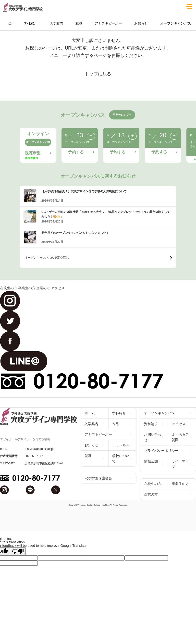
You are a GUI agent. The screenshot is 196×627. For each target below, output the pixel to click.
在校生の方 (8, 288)
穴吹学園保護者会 (98, 478)
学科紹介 (119, 413)
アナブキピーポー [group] (108, 23)
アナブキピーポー (98, 434)
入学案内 (91, 424)
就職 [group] (78, 23)
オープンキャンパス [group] (175, 23)
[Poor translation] (18, 551)
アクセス (58, 288)
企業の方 (43, 288)
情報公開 (151, 461)
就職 (88, 456)
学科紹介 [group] (30, 23)
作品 (115, 424)
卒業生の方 (26, 288)
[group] (10, 23)
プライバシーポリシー (161, 451)
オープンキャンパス (159, 413)
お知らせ (91, 445)
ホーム (90, 413)
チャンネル (120, 445)
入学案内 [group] (56, 23)
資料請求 (151, 424)
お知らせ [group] (141, 23)
